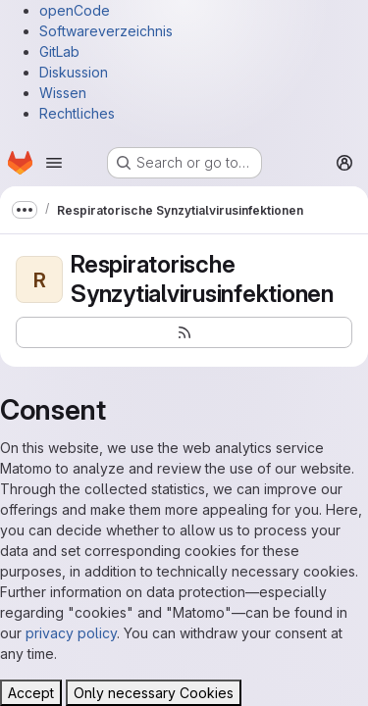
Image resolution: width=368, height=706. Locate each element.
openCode (74, 10)
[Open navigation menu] (54, 162)
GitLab (59, 51)
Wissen (62, 92)
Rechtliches (77, 113)
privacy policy (71, 633)
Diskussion (73, 72)
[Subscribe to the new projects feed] (184, 332)
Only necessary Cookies (154, 692)
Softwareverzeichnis (106, 31)
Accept (31, 692)
